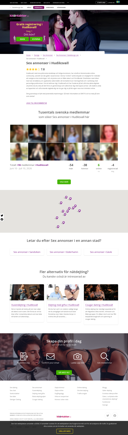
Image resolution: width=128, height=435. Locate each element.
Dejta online (59, 390)
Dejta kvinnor (59, 387)
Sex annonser (37, 387)
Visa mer (64, 182)
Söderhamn (61, 7)
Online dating (82, 387)
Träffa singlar (82, 393)
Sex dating (14, 3)
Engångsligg (59, 393)
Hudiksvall (39, 7)
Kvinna (36, 39)
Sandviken (50, 7)
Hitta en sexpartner (62, 396)
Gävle (29, 7)
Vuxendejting (37, 390)
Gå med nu (64, 372)
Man (22, 39)
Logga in (111, 3)
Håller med (65, 431)
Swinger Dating (58, 3)
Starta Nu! (101, 2)
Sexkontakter (35, 3)
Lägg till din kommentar (36, 103)
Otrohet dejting (82, 390)
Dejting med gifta (38, 393)
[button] (60, 203)
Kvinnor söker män (61, 399)
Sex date (47, 3)
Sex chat (24, 3)
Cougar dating (37, 399)
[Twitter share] (2, 216)
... (68, 2)
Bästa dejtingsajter (39, 396)
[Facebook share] (2, 219)
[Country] (118, 2)
